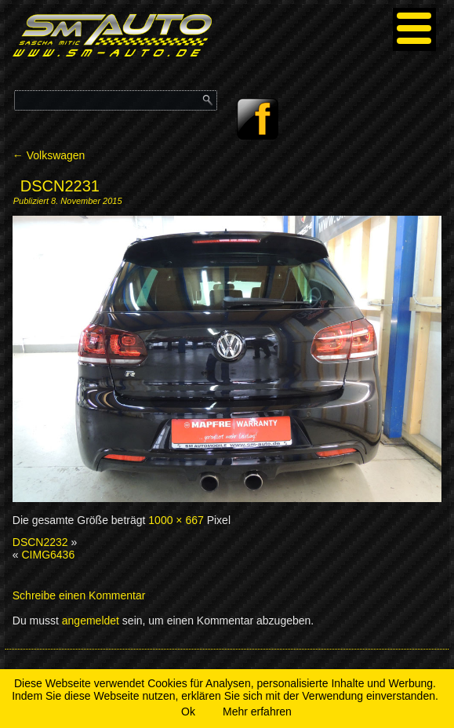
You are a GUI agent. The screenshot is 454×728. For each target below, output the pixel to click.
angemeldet (90, 620)
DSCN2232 (40, 542)
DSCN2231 (60, 186)
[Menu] (414, 29)
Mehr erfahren (257, 711)
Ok (188, 711)
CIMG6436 (47, 554)
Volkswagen (49, 155)
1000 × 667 (175, 520)
